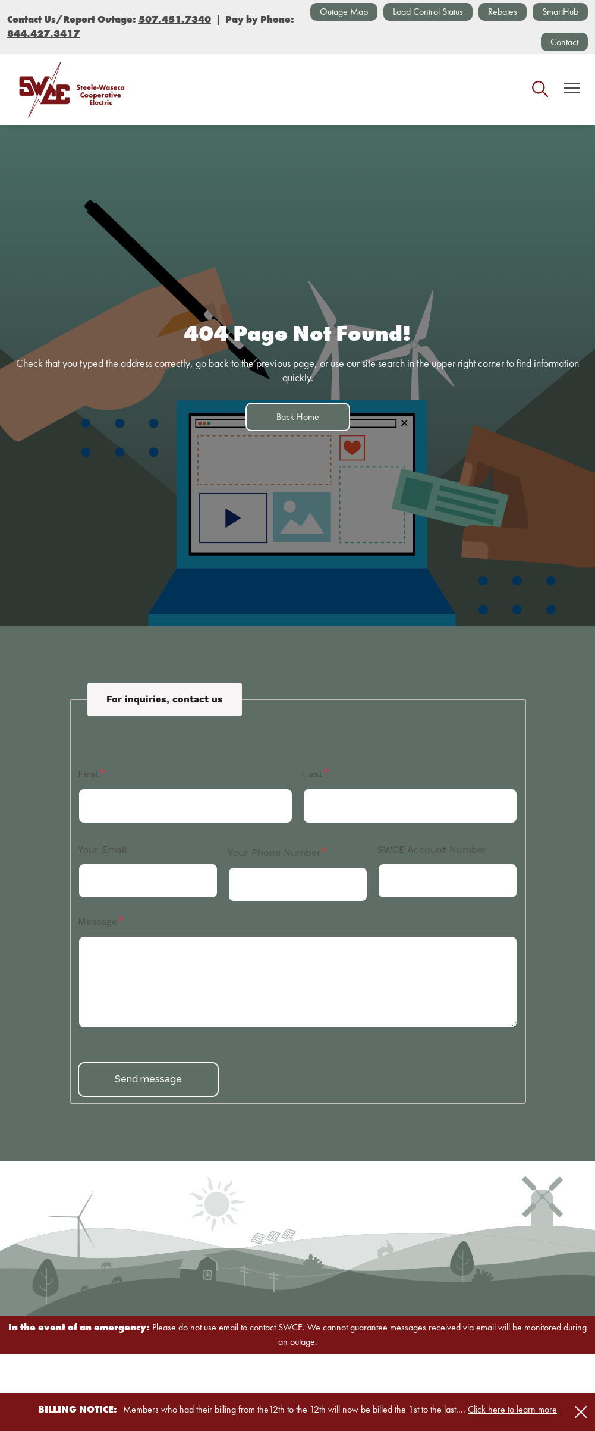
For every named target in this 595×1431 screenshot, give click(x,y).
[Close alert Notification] (581, 1412)
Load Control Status (428, 11)
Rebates (502, 11)
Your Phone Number (274, 852)
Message (97, 921)
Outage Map (344, 11)
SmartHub (560, 11)
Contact (564, 42)
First (88, 774)
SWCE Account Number (432, 849)
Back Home (297, 416)
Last (313, 774)
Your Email (102, 849)
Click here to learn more (512, 1409)
